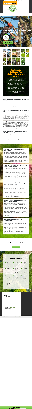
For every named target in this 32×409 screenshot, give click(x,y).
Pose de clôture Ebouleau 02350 (8, 264)
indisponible (6, 0)
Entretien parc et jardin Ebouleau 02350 (25, 270)
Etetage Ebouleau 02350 (16, 277)
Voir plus (16, 247)
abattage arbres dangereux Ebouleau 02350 (17, 271)
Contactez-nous (8, 42)
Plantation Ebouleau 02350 (16, 264)
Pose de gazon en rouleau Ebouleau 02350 (25, 277)
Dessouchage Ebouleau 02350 (25, 264)
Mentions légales (18, 316)
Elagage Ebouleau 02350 (8, 277)
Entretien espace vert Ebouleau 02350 (9, 270)
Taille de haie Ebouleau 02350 (9, 283)
